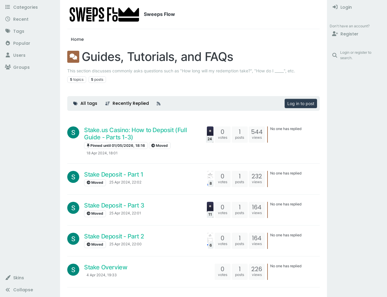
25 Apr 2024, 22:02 (125, 182)
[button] (29, 278)
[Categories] (29, 7)
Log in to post (300, 103)
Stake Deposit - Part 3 (114, 205)
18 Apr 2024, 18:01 (102, 153)
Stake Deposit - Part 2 (114, 236)
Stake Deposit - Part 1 (113, 174)
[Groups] (29, 67)
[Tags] (29, 31)
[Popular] (29, 43)
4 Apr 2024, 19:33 (101, 275)
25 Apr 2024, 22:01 (125, 213)
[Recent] (29, 19)
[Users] (29, 55)
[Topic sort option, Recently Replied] (127, 103)
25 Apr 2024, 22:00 (125, 244)
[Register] (357, 34)
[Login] (357, 7)
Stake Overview (105, 267)
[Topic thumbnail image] (210, 134)
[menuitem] (357, 7)
